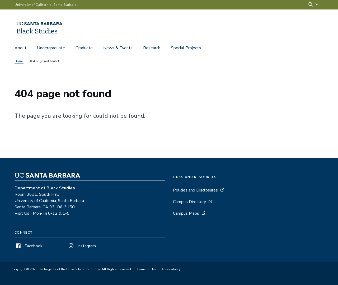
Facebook (29, 246)
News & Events (118, 48)
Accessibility (170, 269)
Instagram (81, 246)
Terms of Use (146, 269)
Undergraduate (51, 48)
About (20, 48)
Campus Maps (186, 213)
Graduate (84, 48)
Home (19, 61)
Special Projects (186, 48)
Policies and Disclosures (195, 190)
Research (151, 48)
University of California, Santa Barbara (46, 5)
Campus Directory (189, 202)
